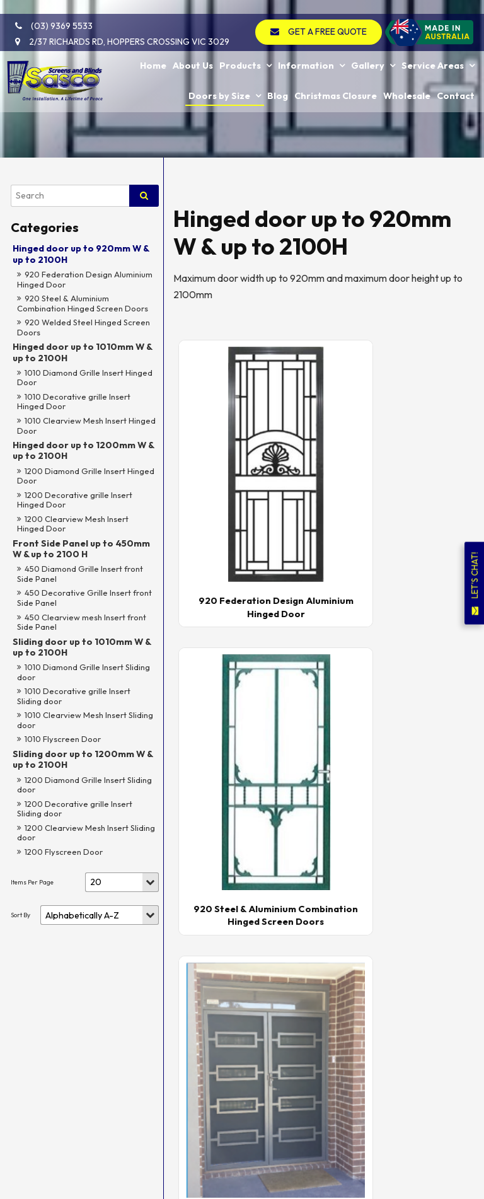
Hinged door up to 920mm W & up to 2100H (81, 254)
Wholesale (406, 78)
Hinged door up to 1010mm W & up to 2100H (82, 352)
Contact (456, 78)
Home (153, 49)
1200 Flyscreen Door (64, 852)
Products (240, 49)
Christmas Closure (335, 78)
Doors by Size (219, 78)
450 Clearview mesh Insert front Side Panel (81, 622)
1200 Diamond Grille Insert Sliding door (84, 785)
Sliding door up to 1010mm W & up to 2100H (82, 647)
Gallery (367, 49)
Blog (277, 78)
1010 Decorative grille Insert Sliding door (73, 696)
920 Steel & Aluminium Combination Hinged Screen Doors (82, 303)
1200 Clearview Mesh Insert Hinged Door (73, 524)
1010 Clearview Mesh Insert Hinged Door (86, 425)
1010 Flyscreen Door (63, 739)
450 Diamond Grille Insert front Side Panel (80, 574)
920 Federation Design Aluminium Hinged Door (85, 279)
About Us (193, 49)
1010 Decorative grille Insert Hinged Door (73, 401)
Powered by (60, 1191)
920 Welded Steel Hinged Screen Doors (83, 327)
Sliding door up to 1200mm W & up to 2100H (83, 759)
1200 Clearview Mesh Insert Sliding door (86, 833)
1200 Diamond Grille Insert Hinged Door (85, 476)
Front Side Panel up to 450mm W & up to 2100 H (81, 549)
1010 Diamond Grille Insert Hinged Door (85, 378)
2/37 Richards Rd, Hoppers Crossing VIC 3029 (123, 27)
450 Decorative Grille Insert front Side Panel (84, 598)
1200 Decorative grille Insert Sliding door (74, 809)
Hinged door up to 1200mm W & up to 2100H (83, 450)
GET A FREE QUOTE (331, 18)
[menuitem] (22, 990)
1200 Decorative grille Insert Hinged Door (74, 500)
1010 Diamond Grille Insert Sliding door (83, 672)
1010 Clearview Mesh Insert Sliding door (85, 720)
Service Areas (432, 49)
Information (306, 49)
